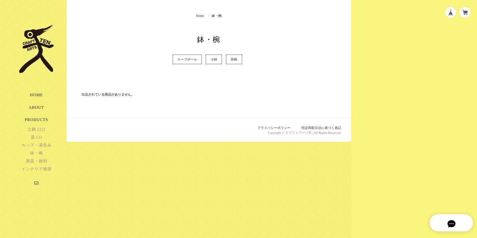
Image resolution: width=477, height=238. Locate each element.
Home (36, 101)
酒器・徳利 (36, 167)
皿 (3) (36, 143)
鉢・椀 (36, 159)
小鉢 (217, 59)
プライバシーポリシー (268, 128)
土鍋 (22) (36, 135)
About (36, 113)
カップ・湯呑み (37, 151)
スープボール (187, 59)
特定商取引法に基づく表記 (319, 128)
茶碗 (240, 59)
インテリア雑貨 (37, 175)
